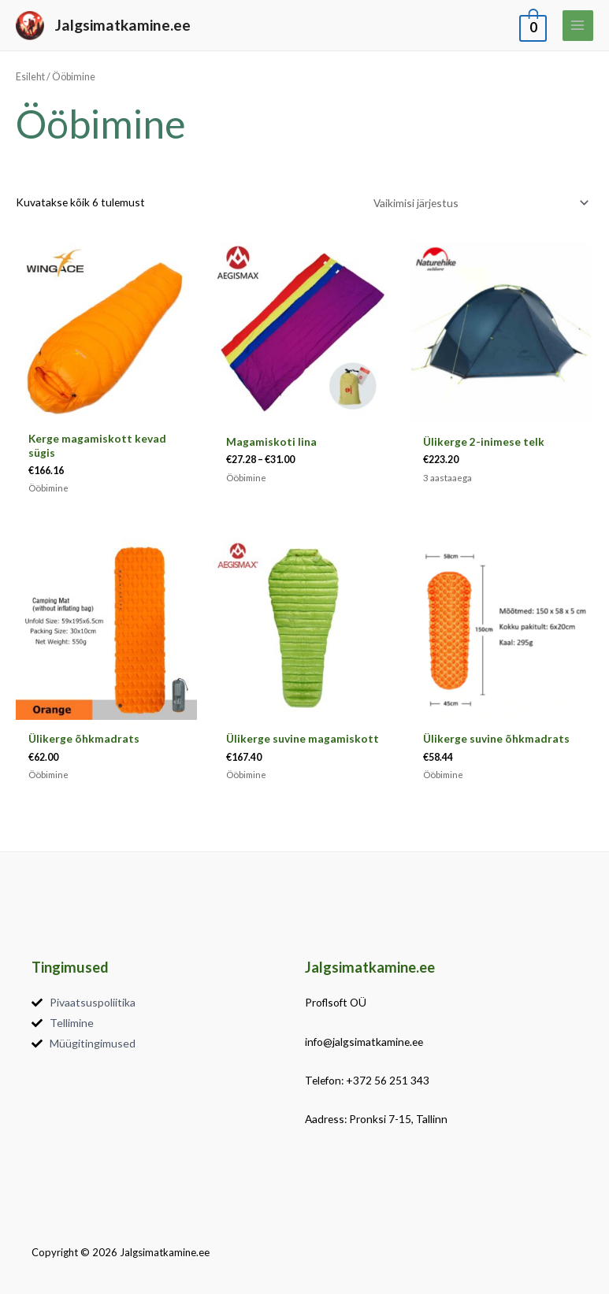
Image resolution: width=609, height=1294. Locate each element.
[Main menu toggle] (578, 25)
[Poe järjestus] (479, 203)
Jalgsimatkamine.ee (123, 25)
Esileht (30, 77)
